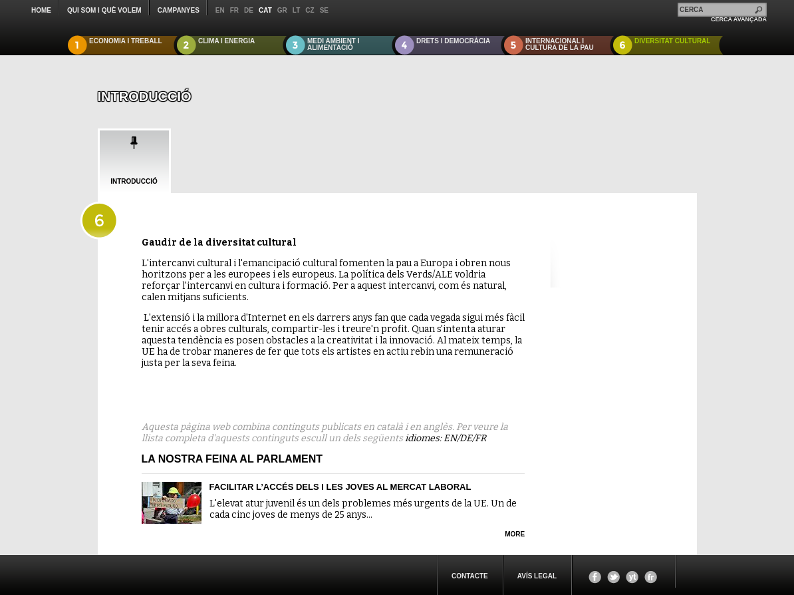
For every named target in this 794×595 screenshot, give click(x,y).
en (220, 10)
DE (466, 438)
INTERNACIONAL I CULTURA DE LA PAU (559, 44)
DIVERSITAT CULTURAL (672, 41)
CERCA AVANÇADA (739, 19)
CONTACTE (470, 576)
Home (41, 10)
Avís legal (537, 576)
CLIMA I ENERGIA (226, 41)
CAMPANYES (178, 10)
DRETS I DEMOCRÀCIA (453, 41)
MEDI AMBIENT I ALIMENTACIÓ (333, 44)
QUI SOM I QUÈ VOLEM (104, 10)
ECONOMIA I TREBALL (125, 41)
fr (234, 10)
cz (309, 10)
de (248, 10)
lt (296, 10)
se (324, 10)
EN (450, 438)
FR (480, 438)
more (515, 534)
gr (282, 10)
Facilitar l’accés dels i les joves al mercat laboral (340, 487)
